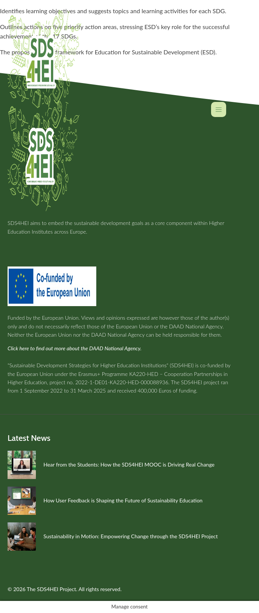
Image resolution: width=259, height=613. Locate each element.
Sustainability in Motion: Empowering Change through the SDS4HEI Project (130, 536)
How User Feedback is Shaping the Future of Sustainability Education (122, 500)
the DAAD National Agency (191, 326)
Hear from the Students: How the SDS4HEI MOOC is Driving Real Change (128, 464)
